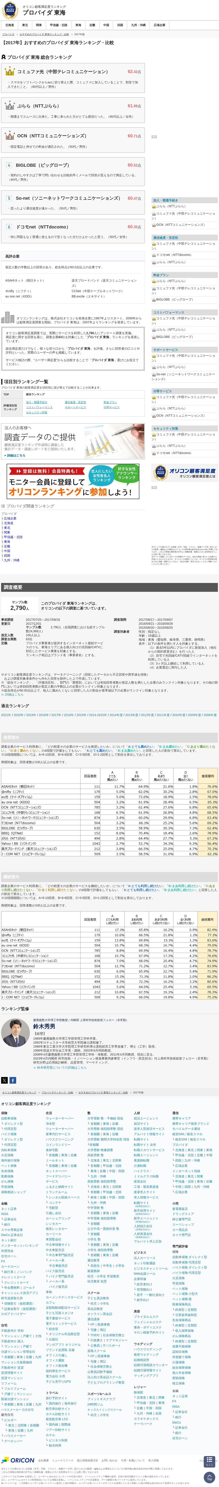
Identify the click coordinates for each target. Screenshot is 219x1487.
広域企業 (10, 518)
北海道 (8, 523)
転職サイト (141, 1139)
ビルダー (10, 1420)
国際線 (66, 1424)
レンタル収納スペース (64, 1197)
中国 (7, 551)
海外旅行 (70, 1403)
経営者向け (144, 1284)
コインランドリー (58, 1144)
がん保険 (7, 1181)
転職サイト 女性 (145, 1144)
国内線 (53, 1424)
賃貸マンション (12, 1378)
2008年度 (210, 715)
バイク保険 (9, 1134)
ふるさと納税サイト (60, 1186)
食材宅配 (52, 1150)
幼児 (93, 1303)
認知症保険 (180, 1351)
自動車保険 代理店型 (186, 1262)
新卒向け (143, 1300)
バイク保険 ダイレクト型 (189, 1267)
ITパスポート (112, 1345)
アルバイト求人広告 (148, 1241)
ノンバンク (24, 1272)
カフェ (50, 1302)
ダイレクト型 (13, 1123)
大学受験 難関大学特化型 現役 (108, 1139)
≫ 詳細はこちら (12, 694)
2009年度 (194, 715)
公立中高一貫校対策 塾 (103, 1228)
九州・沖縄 (11, 560)
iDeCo (176, 1422)
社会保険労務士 (114, 1335)
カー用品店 (180, 1230)
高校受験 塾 (95, 1155)
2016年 (69, 715)
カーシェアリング (58, 1218)
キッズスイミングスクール (104, 1409)
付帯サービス (112, 407)
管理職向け (144, 1289)
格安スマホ (198, 1139)
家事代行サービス (58, 1134)
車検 (49, 1292)
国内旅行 (55, 1403)
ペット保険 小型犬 (185, 1293)
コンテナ (55, 1202)
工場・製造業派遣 (146, 1186)
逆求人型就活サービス (149, 1129)
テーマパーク (143, 1424)
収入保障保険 (184, 1330)
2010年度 (178, 715)
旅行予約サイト (56, 1398)
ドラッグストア (183, 1214)
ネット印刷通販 (145, 1263)
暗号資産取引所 (12, 1298)
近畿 (7, 546)
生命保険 (7, 1171)
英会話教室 (95, 1309)
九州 (38, 1357)
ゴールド (29, 1287)
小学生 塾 (94, 1239)
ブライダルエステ (146, 1316)
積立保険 (178, 1383)
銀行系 (8, 1272)
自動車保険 (9, 1118)
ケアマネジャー (117, 1340)
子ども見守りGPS (58, 1381)
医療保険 (7, 1176)
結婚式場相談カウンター (151, 1365)
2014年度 (116, 715)
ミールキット (55, 1160)
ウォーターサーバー (60, 1118)
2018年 (44, 715)
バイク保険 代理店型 (186, 1272)
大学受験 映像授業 (100, 1150)
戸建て (27, 1336)
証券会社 (10, 1219)
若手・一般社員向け (151, 1295)
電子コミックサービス (61, 1323)
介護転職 (140, 1165)
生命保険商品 (181, 1320)
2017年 (56, 715)
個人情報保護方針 (87, 1460)
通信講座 (93, 1319)
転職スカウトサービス (149, 1150)
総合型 (53, 1329)
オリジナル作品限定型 (64, 1334)
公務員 (95, 1345)
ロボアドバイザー (13, 1314)
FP (92, 1324)
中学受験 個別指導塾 (101, 1218)
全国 (158, 1413)
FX (3, 1261)
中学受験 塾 (95, 1207)
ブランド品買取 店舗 (60, 1350)
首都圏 (8, 1357)
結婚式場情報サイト (148, 1370)
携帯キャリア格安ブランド (190, 1123)
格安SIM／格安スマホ (187, 1134)
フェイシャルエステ (148, 1322)
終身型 (179, 1309)
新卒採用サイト (145, 1212)
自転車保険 (9, 1150)
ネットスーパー (56, 1171)
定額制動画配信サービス (63, 1307)
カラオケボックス (146, 1418)
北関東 (22, 1425)
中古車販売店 (55, 1250)
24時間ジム (95, 1404)
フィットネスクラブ (101, 1399)
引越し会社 (53, 1213)
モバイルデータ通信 (186, 1129)
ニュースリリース (62, 1460)
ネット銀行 (9, 1240)
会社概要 (43, 1460)
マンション (12, 1336)
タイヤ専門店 (181, 1235)
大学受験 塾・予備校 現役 (105, 1118)
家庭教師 (93, 1271)
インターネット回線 (186, 1171)
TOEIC (95, 1335)
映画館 (138, 1392)
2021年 (6, 715)
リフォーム (9, 1383)
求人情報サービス (146, 1197)
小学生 (120, 1265)
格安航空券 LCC (57, 1419)
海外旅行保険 (10, 1160)
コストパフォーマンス (39, 407)
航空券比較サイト (58, 1408)
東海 (7, 541)
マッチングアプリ (146, 1375)
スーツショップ (183, 1224)
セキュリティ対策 (36, 412)
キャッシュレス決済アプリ (19, 1293)
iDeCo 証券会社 (12, 1235)
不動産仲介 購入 (12, 1341)
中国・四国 (117, 1171)
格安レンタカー (56, 1228)
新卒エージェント (146, 1220)
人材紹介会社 (143, 1227)
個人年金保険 (181, 1372)
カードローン (10, 1266)
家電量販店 (180, 1209)
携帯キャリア (181, 1118)
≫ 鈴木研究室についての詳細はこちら (60, 1067)
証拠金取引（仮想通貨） (21, 1309)
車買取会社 (53, 1239)
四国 (7, 555)
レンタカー (53, 1223)
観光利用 (55, 1445)
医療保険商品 (181, 1304)
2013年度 (131, 715)
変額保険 (178, 1378)
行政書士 (96, 1340)
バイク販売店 (55, 1271)
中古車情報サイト (58, 1244)
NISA (4, 1214)
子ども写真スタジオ (60, 1313)
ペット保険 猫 (182, 1299)
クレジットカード (13, 1277)
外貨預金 (7, 1251)
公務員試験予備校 (99, 1372)
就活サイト (141, 1123)
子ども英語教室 (98, 1298)
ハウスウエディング (148, 1349)
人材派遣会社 (143, 1235)
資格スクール (96, 1351)
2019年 (31, 715)
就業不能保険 (181, 1346)
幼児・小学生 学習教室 (103, 1276)
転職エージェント (146, 1155)
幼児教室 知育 (97, 1281)
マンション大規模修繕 (16, 1362)
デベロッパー (13, 1441)
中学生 (107, 1265)
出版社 (53, 1339)
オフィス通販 (55, 1360)
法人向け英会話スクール (104, 1377)
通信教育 (93, 1260)
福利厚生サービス (58, 1371)
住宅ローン (9, 1256)
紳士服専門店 (181, 1219)
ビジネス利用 (58, 1440)
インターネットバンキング (19, 1245)
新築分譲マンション (15, 1399)
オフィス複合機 (56, 1365)
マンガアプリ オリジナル (63, 1344)
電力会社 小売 (55, 1376)
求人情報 (153, 1460)
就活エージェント (146, 1118)
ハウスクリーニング (60, 1139)
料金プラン (110, 402)
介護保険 (178, 1362)
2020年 (19, 715)
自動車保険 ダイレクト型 (189, 1257)
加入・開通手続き (36, 402)
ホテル (50, 1435)
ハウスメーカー (15, 1435)
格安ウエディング (146, 1354)
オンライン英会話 (99, 1314)
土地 (38, 1336)
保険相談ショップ (13, 1192)
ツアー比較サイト (58, 1429)
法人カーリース (145, 1258)
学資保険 (7, 1186)
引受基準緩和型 (186, 1315)
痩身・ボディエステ (148, 1327)
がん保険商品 (181, 1336)
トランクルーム (56, 1192)
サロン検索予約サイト (149, 1332)
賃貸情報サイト (12, 1372)
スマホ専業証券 (12, 1230)
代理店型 (10, 1129)
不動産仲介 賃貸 (12, 1367)
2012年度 (147, 715)
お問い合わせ (109, 1460)
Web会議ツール (145, 1273)
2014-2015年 (98, 715)
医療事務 (104, 1324)
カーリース (53, 1234)
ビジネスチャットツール (151, 1268)
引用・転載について (133, 1460)
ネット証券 (9, 1209)
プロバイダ (180, 1144)
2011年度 (163, 715)
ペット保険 (9, 1165)
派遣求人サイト (145, 1192)
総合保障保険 (181, 1367)
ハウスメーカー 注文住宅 (17, 1409)
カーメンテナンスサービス (64, 1297)
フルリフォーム (15, 1388)
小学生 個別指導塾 (100, 1250)
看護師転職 (141, 1160)
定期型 (192, 1309)
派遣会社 (140, 1181)
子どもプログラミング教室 (106, 1382)
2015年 (81, 715)
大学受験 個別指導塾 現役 (105, 1129)
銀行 (7, 1224)
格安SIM (181, 1139)
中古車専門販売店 (61, 1255)
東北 (7, 527)
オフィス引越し (56, 1355)
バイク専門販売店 (61, 1276)
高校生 (95, 1265)
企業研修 (140, 1279)
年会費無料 (12, 1287)
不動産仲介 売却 (12, 1330)
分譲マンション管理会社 (18, 1351)
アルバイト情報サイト (149, 1134)
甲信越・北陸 (13, 537)
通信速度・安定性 (75, 402)
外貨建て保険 (181, 1357)
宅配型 (53, 1207)
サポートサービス (75, 407)
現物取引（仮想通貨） (19, 1303)
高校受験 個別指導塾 (101, 1181)
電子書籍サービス (58, 1318)
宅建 (93, 1330)
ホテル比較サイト (58, 1414)
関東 (7, 532)
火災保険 (7, 1155)
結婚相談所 (141, 1360)
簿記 (103, 1330)
